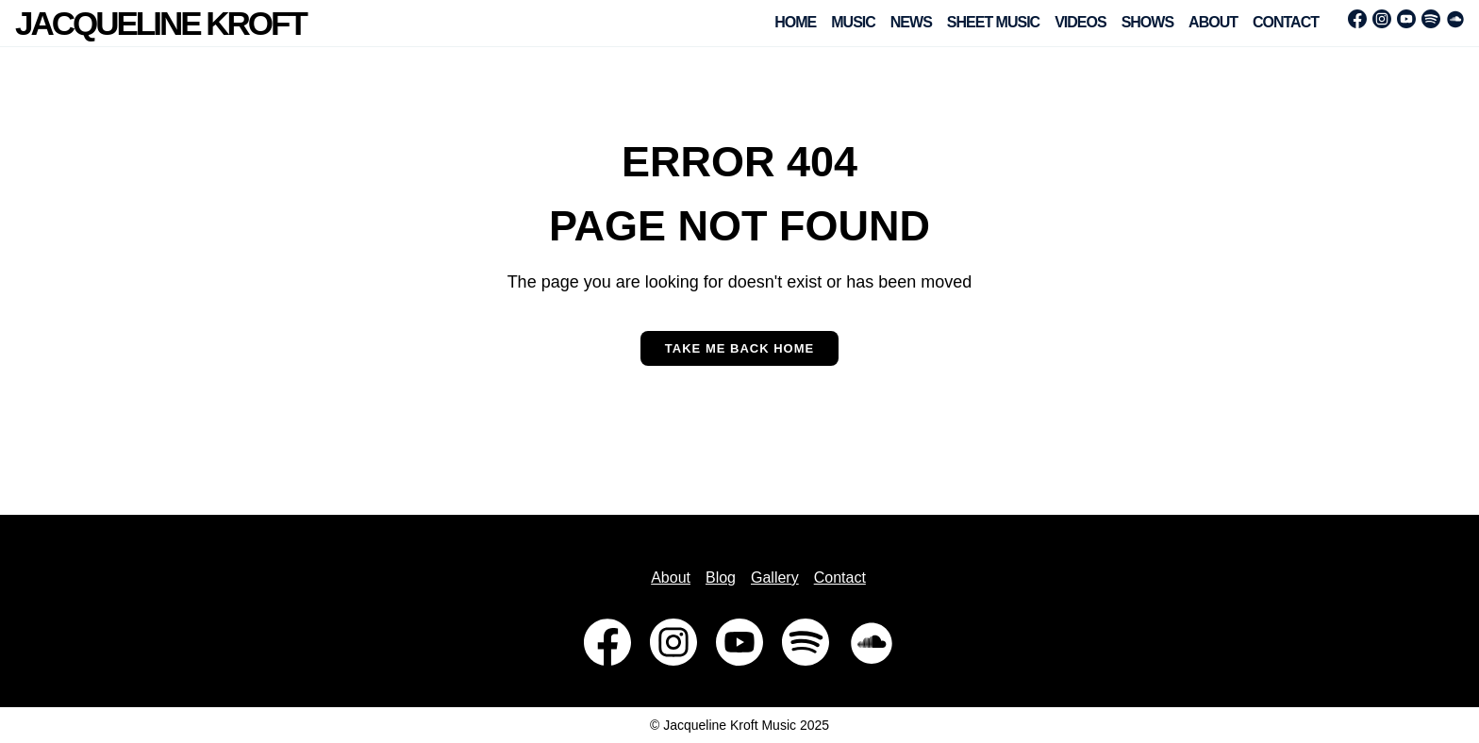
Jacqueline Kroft (160, 23)
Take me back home (739, 348)
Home (795, 22)
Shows (1147, 22)
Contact (1286, 22)
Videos (1080, 22)
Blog (721, 578)
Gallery (775, 578)
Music (853, 22)
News (911, 22)
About (1213, 22)
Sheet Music (993, 22)
